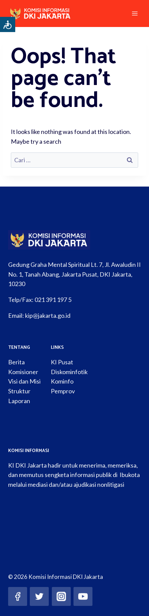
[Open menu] (134, 13)
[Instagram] (61, 596)
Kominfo (62, 381)
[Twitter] (39, 596)
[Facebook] (17, 596)
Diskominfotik (69, 371)
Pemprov (63, 391)
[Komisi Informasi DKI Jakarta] (43, 13)
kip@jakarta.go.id (47, 315)
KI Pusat (62, 362)
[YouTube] (82, 596)
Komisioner (23, 371)
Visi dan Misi (24, 381)
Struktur (19, 391)
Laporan (19, 400)
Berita (16, 362)
